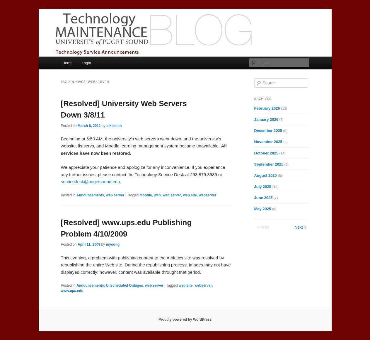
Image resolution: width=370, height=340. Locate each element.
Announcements (90, 195)
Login (86, 63)
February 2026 (267, 108)
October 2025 (266, 153)
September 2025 (269, 164)
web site (190, 195)
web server (115, 195)
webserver (207, 195)
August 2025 (265, 175)
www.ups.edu (72, 291)
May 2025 (262, 209)
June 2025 (263, 197)
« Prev (263, 227)
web (157, 195)
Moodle (146, 195)
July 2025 (263, 186)
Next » (300, 227)
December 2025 (268, 130)
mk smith (114, 126)
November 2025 (268, 142)
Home (67, 63)
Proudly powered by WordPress (185, 319)
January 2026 (266, 119)
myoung (113, 244)
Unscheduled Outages (124, 285)
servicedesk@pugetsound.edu (90, 181)
